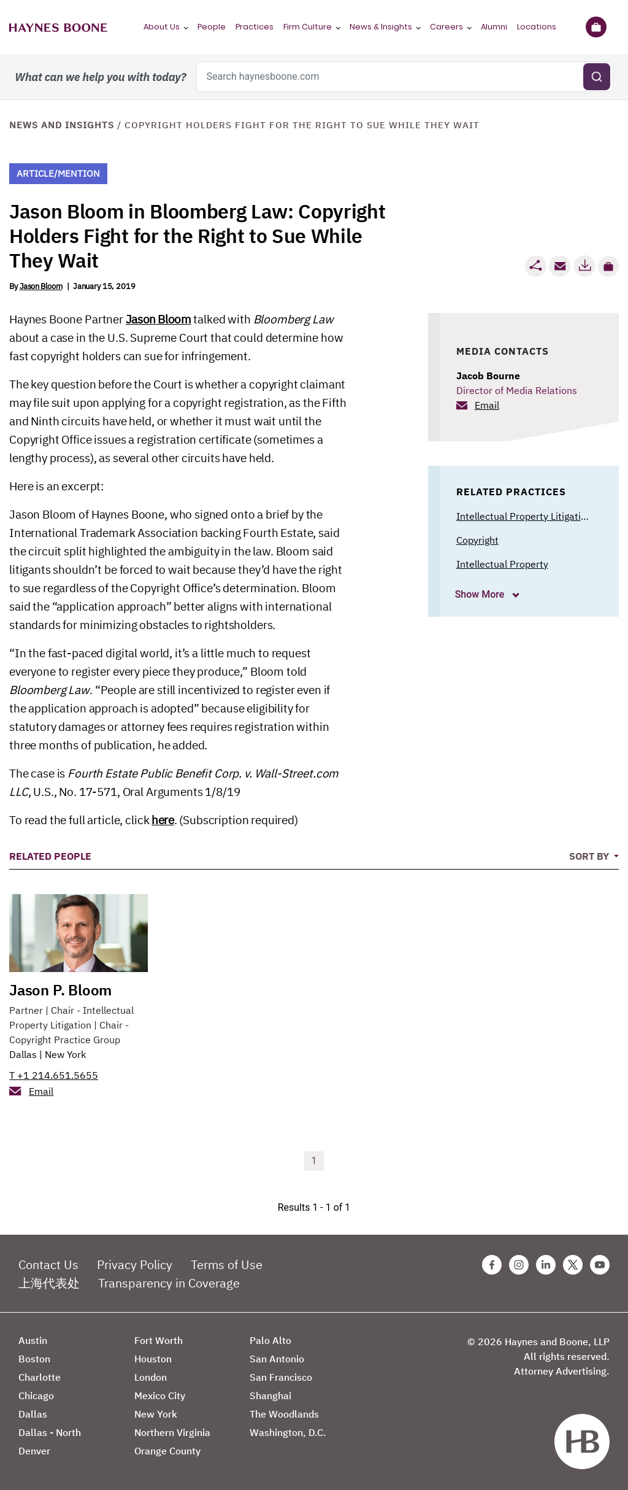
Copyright (477, 540)
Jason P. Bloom (60, 990)
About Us (162, 26)
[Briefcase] (596, 27)
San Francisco (281, 1377)
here (162, 820)
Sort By (590, 856)
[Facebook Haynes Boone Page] (492, 1265)
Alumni (494, 26)
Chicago (36, 1395)
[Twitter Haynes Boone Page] (573, 1265)
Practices (255, 26)
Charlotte (39, 1377)
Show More (481, 594)
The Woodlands (284, 1414)
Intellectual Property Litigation (524, 516)
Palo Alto (270, 1340)
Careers (446, 26)
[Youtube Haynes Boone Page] (600, 1265)
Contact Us (48, 1264)
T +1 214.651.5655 (53, 1075)
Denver (34, 1451)
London (150, 1377)
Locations (536, 26)
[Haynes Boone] (58, 27)
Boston (34, 1359)
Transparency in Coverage (169, 1283)
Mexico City (159, 1395)
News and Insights (61, 125)
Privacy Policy (134, 1264)
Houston (153, 1359)
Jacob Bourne (488, 375)
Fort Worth (158, 1340)
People (211, 26)
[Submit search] (596, 76)
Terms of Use (226, 1264)
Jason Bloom (41, 286)
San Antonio (277, 1359)
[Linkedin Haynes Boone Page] (546, 1265)
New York (65, 1054)
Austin (32, 1340)
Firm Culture (307, 26)
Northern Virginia (172, 1432)
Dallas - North (49, 1432)
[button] (608, 266)
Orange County (167, 1451)
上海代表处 (49, 1283)
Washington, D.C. (288, 1432)
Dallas (23, 1054)
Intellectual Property (502, 564)
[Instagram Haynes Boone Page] (519, 1265)
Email (487, 405)
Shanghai (270, 1395)
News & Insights (381, 26)
